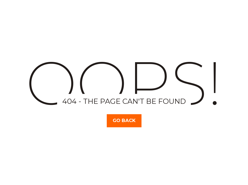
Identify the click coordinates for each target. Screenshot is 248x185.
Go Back (124, 120)
